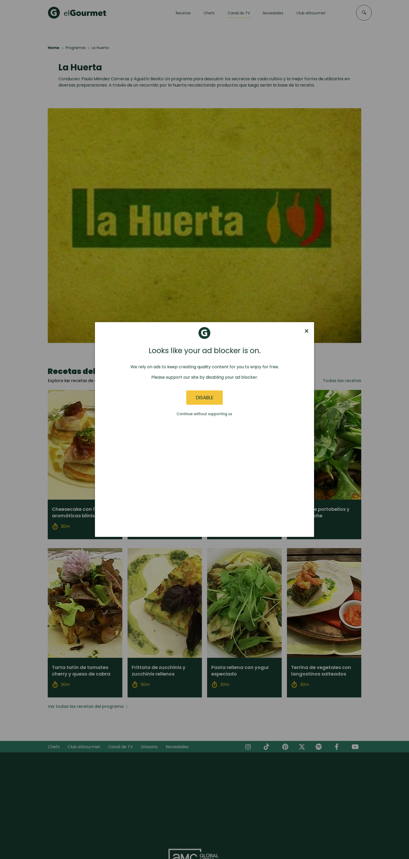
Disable (204, 397)
